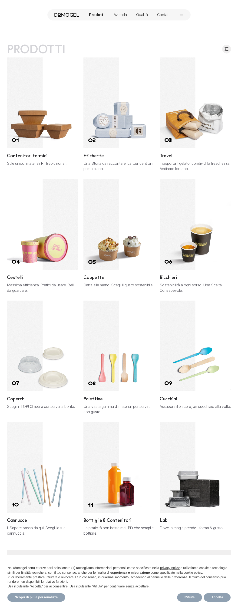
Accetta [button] (217, 597)
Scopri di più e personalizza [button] (36, 597)
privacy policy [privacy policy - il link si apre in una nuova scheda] (170, 568)
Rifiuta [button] (190, 597)
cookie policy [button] (193, 572)
